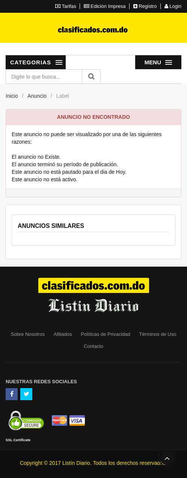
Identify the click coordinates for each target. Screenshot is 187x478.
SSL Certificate (18, 440)
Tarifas (65, 6)
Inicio (12, 96)
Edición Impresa (105, 6)
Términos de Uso (157, 334)
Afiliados (63, 334)
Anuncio (37, 96)
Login (172, 6)
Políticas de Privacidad (105, 334)
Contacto (93, 346)
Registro (145, 6)
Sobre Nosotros (28, 334)
